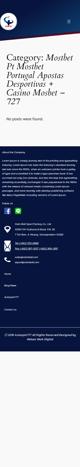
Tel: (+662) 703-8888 (27, 243)
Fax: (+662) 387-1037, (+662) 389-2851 (36, 248)
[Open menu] (68, 21)
